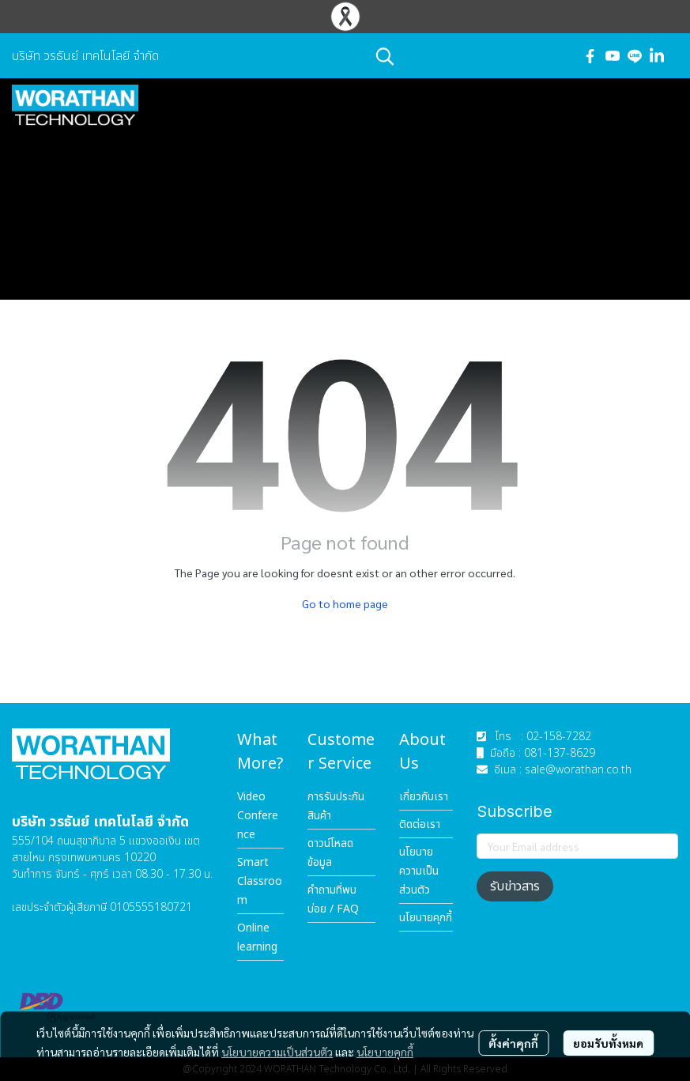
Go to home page (345, 603)
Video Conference (257, 815)
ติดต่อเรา (419, 824)
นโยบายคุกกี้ (384, 1052)
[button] (470, 56)
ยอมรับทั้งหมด (608, 1043)
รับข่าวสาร (515, 886)
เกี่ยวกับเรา (423, 796)
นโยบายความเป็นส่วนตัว (277, 1052)
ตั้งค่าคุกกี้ (513, 1043)
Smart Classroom (259, 881)
